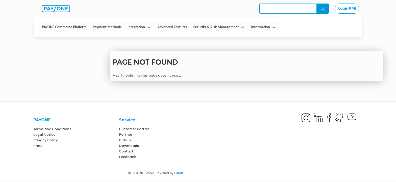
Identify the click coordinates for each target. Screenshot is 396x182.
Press (37, 146)
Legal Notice (44, 134)
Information (260, 27)
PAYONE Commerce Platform (64, 27)
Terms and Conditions (52, 129)
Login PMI (347, 9)
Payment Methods (107, 27)
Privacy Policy (45, 140)
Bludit (178, 173)
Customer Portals (134, 129)
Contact (126, 151)
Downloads (129, 146)
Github (125, 140)
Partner (125, 134)
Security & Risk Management (216, 27)
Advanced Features (172, 27)
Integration (136, 27)
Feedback (127, 157)
